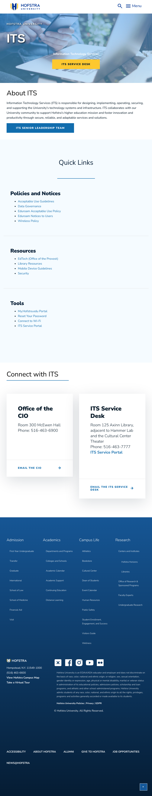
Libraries (125, 571)
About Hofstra (44, 752)
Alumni (68, 752)
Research (122, 540)
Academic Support (55, 580)
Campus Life (89, 540)
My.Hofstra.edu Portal (32, 311)
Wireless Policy (28, 221)
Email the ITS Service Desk (109, 488)
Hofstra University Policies (71, 703)
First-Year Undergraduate (22, 551)
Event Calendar (89, 590)
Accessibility (16, 752)
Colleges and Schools (56, 561)
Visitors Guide (88, 633)
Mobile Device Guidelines (35, 268)
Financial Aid (16, 610)
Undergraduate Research (130, 605)
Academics (51, 540)
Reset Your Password (32, 316)
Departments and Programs (59, 551)
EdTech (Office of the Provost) (38, 259)
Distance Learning (54, 600)
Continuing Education (56, 590)
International (16, 580)
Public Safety (88, 610)
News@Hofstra (18, 763)
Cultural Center (89, 570)
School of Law (16, 590)
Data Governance (29, 206)
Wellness (86, 643)
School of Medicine (19, 600)
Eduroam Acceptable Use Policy (39, 211)
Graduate (14, 570)
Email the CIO (30, 468)
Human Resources (91, 600)
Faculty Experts (125, 595)
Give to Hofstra (93, 752)
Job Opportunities (126, 752)
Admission (15, 540)
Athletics (86, 551)
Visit (12, 619)
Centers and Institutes (128, 551)
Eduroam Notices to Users (35, 216)
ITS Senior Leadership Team (40, 128)
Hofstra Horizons (129, 562)
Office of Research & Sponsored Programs (128, 583)
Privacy (90, 703)
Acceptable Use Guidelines (36, 201)
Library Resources (30, 264)
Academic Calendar (55, 570)
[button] (143, 787)
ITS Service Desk (76, 64)
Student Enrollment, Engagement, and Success (94, 621)
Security (23, 273)
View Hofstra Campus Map (23, 677)
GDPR (98, 703)
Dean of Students (90, 580)
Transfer (14, 561)
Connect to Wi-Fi (29, 321)
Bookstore (87, 561)
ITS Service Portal (30, 326)
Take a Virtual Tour (18, 682)
